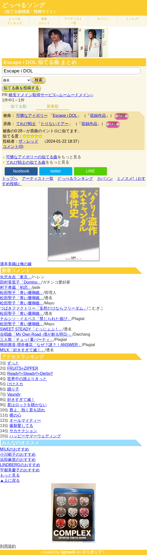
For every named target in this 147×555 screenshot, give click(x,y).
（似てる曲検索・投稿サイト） (29, 11)
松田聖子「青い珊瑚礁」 (22, 293)
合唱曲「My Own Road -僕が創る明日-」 (36, 334)
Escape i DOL (65, 115)
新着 (44, 21)
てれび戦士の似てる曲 (26, 162)
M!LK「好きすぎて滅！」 (22, 350)
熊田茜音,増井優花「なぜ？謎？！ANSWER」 (41, 345)
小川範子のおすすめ (18, 454)
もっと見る (10, 475)
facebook (21, 171)
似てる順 (18, 106)
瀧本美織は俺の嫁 (16, 264)
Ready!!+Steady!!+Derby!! (30, 373)
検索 (39, 80)
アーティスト (73, 21)
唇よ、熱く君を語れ (27, 410)
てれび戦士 (26, 124)
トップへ (10, 178)
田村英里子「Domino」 (20, 282)
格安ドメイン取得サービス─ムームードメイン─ (51, 95)
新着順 (53, 106)
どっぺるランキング (75, 178)
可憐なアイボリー (32, 115)
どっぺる (14, 21)
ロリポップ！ (94, 552)
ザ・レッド (28, 141)
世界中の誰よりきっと (27, 379)
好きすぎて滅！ (21, 399)
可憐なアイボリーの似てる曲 (31, 157)
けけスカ (15, 384)
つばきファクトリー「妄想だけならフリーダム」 (43, 308)
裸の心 (15, 415)
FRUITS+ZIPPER (22, 368)
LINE (90, 171)
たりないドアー (55, 124)
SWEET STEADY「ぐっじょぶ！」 (31, 329)
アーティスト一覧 (37, 178)
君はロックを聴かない (27, 405)
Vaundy (13, 394)
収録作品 (98, 115)
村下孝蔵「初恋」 (16, 287)
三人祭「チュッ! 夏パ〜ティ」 (27, 339)
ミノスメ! (132, 19)
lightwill (68, 552)
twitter (55, 171)
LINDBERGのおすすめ (20, 465)
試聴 (121, 116)
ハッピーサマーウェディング (35, 436)
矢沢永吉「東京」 (16, 277)
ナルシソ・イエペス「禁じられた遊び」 (35, 319)
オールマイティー (25, 420)
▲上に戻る (10, 480)
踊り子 (13, 389)
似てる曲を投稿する (21, 88)
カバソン (103, 19)
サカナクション (23, 431)
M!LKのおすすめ (14, 449)
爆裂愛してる (21, 426)
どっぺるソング (23, 5)
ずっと (13, 363)
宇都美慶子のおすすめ (20, 470)
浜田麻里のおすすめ (18, 459)
